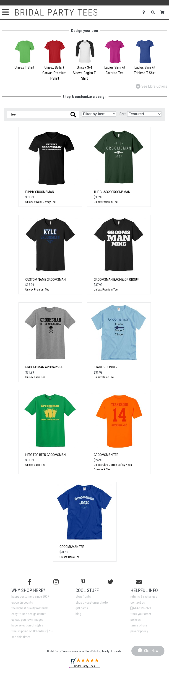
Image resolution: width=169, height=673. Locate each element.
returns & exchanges (143, 597)
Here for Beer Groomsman (45, 455)
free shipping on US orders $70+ (32, 631)
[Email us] (139, 582)
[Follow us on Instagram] (56, 582)
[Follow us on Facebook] (29, 582)
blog (78, 614)
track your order (140, 614)
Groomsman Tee (106, 455)
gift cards (81, 608)
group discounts (22, 603)
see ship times (21, 637)
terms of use (138, 625)
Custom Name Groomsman (45, 280)
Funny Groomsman (39, 192)
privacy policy (139, 631)
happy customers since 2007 (30, 597)
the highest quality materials (30, 608)
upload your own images (27, 620)
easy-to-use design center (28, 614)
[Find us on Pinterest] (83, 582)
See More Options (151, 86)
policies (135, 620)
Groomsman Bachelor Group (116, 280)
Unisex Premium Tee (105, 202)
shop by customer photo (91, 603)
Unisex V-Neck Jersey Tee (40, 202)
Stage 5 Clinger (105, 367)
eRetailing (95, 651)
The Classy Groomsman (112, 192)
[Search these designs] (43, 114)
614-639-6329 (140, 608)
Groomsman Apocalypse (44, 367)
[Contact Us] (145, 12)
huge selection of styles (27, 625)
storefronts (83, 597)
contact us (137, 603)
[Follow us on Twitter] (110, 582)
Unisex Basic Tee (35, 377)
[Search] (154, 12)
